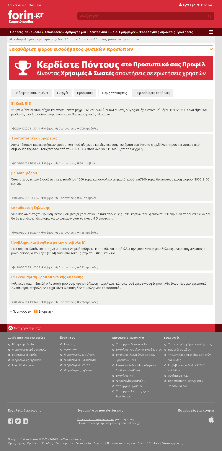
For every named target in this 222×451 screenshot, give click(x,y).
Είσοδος (204, 5)
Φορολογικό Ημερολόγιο (80, 360)
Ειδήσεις (16, 32)
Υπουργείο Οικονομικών (131, 344)
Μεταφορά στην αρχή (27, 328)
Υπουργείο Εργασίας (129, 386)
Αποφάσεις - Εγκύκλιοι (128, 337)
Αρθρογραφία (75, 32)
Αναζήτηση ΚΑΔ (178, 375)
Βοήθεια (35, 5)
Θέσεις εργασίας (172, 443)
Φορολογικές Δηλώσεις (157, 32)
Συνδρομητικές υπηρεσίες (26, 337)
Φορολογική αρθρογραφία (29, 349)
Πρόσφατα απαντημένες (31, 93)
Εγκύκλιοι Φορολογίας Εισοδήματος (139, 349)
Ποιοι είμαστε (64, 443)
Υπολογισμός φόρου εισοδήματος (190, 344)
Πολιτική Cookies (148, 443)
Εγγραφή (187, 5)
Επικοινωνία (17, 5)
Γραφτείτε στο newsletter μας (95, 419)
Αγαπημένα (71, 349)
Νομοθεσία (33, 32)
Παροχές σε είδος (179, 349)
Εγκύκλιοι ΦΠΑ (125, 375)
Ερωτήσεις (185, 32)
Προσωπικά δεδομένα (121, 443)
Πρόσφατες (85, 93)
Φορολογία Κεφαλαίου (130, 381)
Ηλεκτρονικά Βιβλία (102, 32)
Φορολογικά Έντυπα (77, 365)
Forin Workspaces (23, 365)
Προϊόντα (33, 443)
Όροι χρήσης (16, 443)
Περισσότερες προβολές (152, 93)
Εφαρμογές (128, 32)
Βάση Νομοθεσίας (23, 344)
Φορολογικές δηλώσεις (26, 360)
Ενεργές (62, 93)
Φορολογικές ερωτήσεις (35, 39)
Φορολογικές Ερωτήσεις (79, 354)
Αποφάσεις (54, 32)
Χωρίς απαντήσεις (114, 93)
